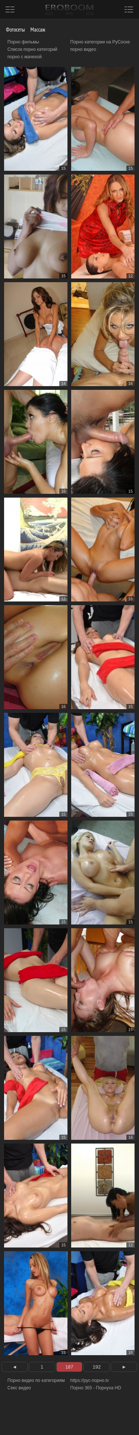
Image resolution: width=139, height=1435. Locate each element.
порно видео (83, 49)
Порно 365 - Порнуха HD (95, 1387)
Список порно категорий (32, 49)
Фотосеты (12, 29)
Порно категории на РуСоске (100, 42)
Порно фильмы (23, 42)
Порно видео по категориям (36, 1380)
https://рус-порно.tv (89, 1380)
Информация (62, 1420)
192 (97, 1367)
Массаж (35, 29)
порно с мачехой (24, 56)
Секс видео (19, 1387)
